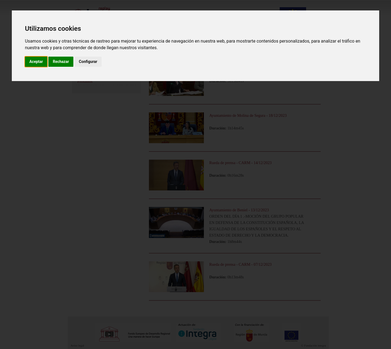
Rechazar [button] (61, 61)
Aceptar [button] (36, 61)
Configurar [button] (88, 61)
